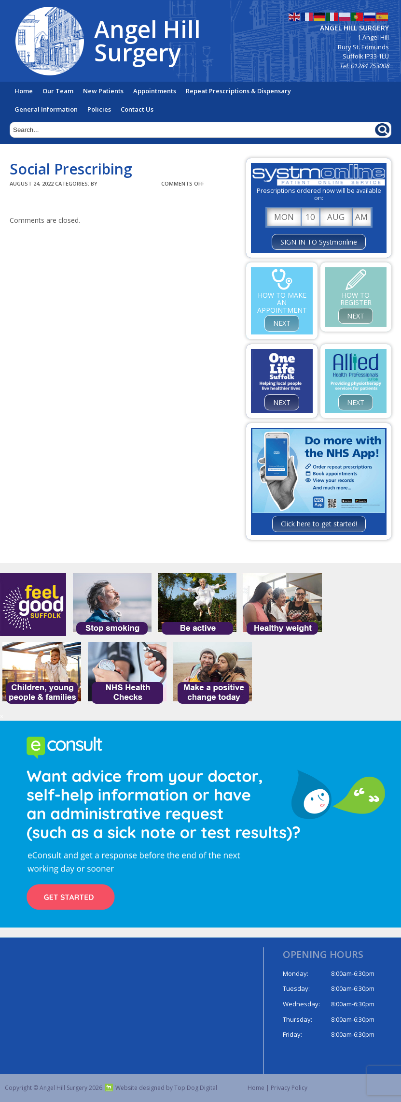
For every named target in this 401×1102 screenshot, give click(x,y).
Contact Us (137, 109)
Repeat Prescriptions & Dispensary (238, 91)
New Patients (103, 91)
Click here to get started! (319, 523)
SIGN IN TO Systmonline (318, 241)
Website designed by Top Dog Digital (161, 1088)
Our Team (57, 91)
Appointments (154, 91)
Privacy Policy (289, 1088)
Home (23, 91)
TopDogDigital (129, 183)
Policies (99, 109)
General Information (46, 109)
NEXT (281, 323)
